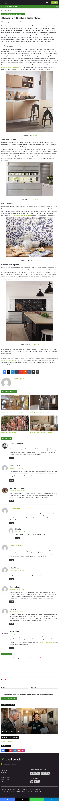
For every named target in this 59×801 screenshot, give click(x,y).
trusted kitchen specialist (9, 360)
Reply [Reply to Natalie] (17, 537)
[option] (29, 721)
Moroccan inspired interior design (41, 432)
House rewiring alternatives (13, 732)
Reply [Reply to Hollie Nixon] (11, 648)
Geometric (14, 215)
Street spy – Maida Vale (8, 432)
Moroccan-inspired (24, 215)
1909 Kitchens (34, 344)
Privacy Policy (15, 791)
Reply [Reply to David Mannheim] (11, 458)
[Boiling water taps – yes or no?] (44, 402)
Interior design (12, 14)
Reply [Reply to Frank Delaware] (11, 560)
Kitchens (21, 14)
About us (4, 770)
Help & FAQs (5, 779)
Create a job (5, 775)
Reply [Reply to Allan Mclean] (11, 579)
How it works (5, 777)
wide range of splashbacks (46, 642)
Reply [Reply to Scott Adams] (11, 601)
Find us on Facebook (7, 741)
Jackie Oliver (15, 508)
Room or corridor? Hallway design (12, 412)
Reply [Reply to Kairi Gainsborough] (11, 500)
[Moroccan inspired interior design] (44, 423)
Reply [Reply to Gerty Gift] (11, 623)
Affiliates (4, 782)
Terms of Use (5, 791)
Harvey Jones (34, 199)
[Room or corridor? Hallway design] (15, 402)
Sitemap (29, 791)
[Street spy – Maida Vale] (15, 423)
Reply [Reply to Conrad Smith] (11, 480)
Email (3, 687)
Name (3, 679)
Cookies (23, 791)
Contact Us (37, 791)
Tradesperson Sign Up (10, 764)
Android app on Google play (45, 773)
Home (3, 10)
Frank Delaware (16, 546)
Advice (9, 10)
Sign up (3, 772)
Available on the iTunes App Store (35, 773)
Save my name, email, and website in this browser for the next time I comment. (28, 694)
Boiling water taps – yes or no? (40, 412)
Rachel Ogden (7, 22)
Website (33, 687)
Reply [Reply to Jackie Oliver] (11, 523)
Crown (34, 135)
